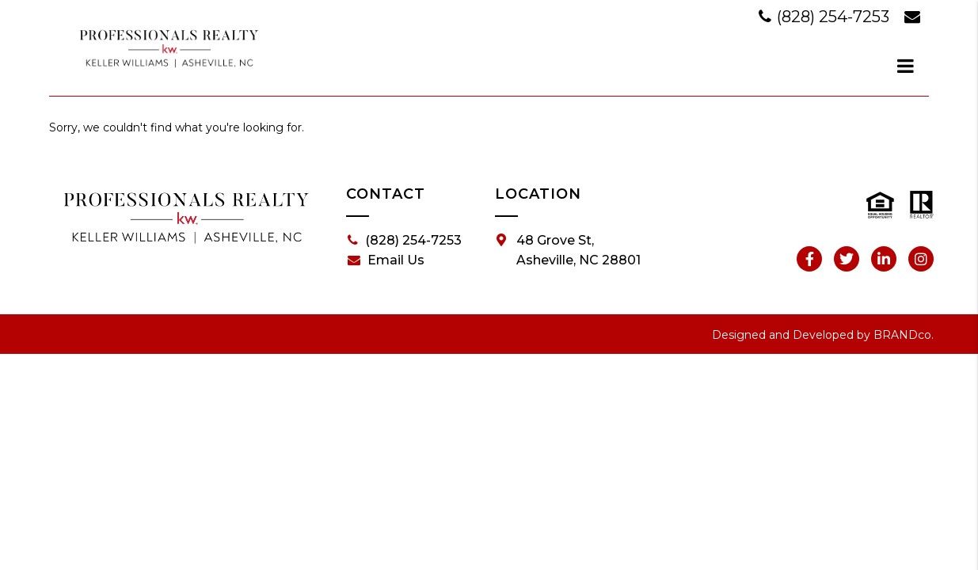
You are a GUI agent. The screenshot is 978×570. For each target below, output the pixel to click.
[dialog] (906, 65)
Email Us (386, 260)
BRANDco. (903, 335)
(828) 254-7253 (826, 16)
